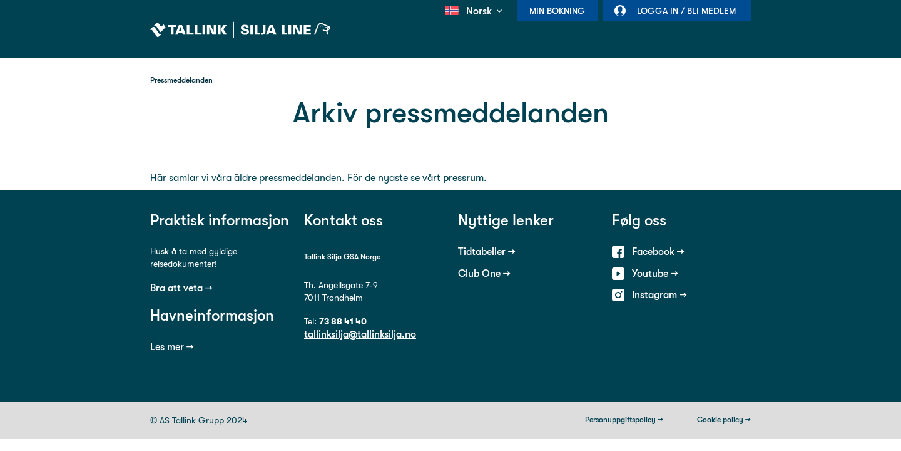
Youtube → (655, 273)
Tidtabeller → (487, 251)
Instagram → (659, 295)
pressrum (463, 178)
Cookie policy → (724, 419)
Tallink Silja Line (240, 30)
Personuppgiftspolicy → (624, 419)
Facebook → (658, 251)
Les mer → (172, 347)
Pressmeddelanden (181, 80)
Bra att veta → (181, 288)
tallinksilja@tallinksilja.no (360, 334)
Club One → (484, 273)
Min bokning (557, 11)
